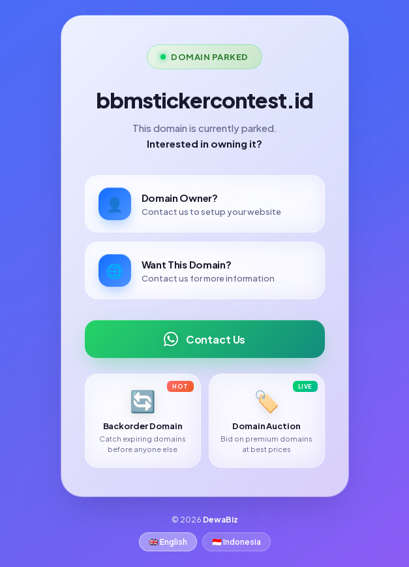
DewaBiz (220, 520)
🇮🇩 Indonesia (236, 542)
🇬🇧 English (168, 542)
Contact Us (204, 339)
